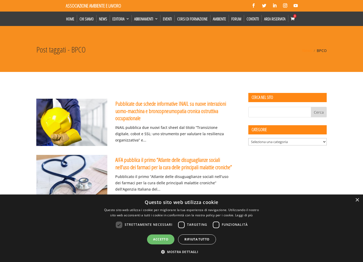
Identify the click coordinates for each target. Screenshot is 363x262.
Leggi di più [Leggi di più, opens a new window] (244, 215)
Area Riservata (274, 19)
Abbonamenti (143, 19)
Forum (236, 19)
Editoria (118, 19)
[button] (181, 252)
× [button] (357, 200)
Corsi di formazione (192, 19)
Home (70, 19)
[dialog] (181, 228)
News (103, 19)
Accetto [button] (160, 239)
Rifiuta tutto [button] (196, 239)
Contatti (252, 19)
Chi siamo (86, 19)
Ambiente (219, 19)
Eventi (167, 19)
